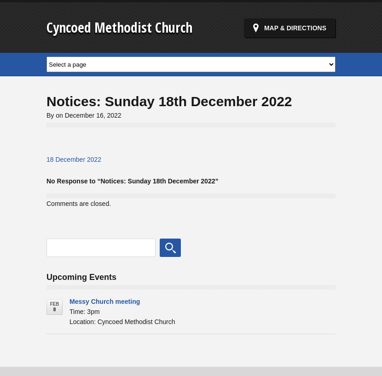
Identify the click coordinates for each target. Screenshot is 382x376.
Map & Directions (295, 28)
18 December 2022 (73, 159)
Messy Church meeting (104, 301)
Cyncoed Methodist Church (119, 27)
